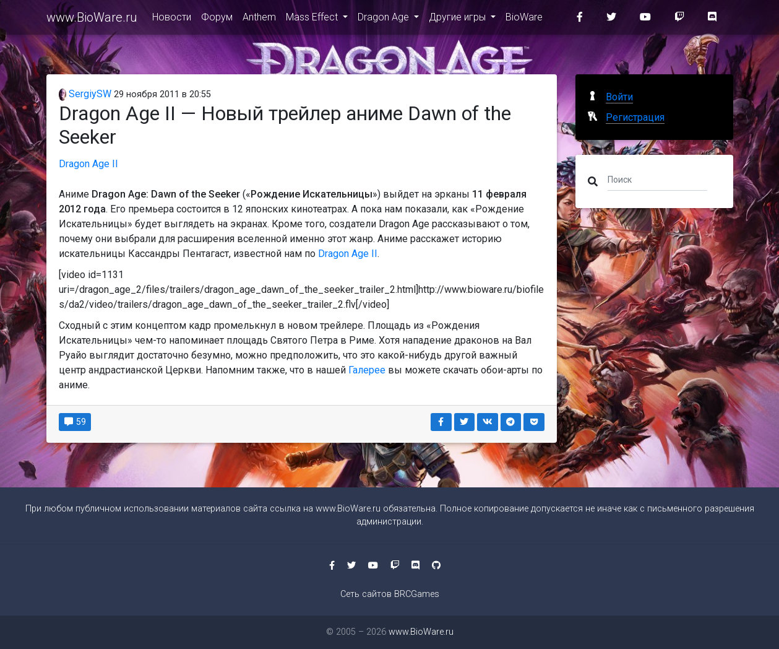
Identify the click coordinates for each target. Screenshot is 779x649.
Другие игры (458, 19)
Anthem (259, 19)
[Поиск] (657, 179)
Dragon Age (384, 19)
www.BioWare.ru (91, 19)
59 (75, 422)
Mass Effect (313, 19)
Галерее (366, 370)
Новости (171, 19)
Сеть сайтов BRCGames (389, 594)
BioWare (524, 19)
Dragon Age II (88, 164)
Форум (217, 19)
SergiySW (85, 94)
